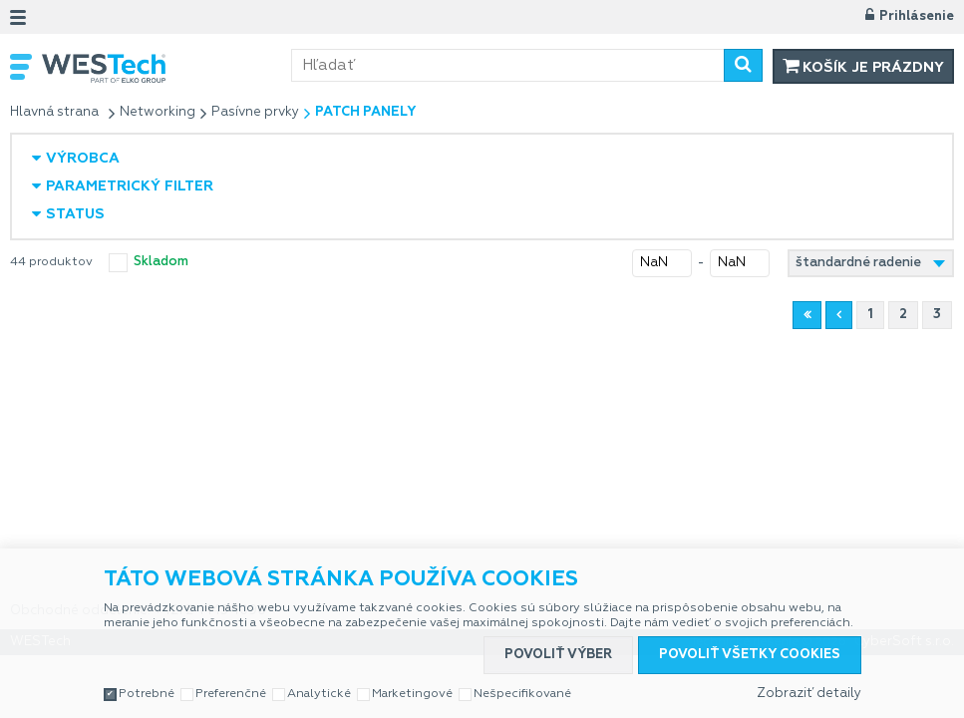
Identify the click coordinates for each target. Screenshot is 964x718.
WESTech (166, 68)
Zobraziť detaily (809, 693)
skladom (161, 261)
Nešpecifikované (522, 694)
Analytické (319, 694)
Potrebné (146, 694)
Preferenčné (230, 694)
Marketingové (412, 694)
